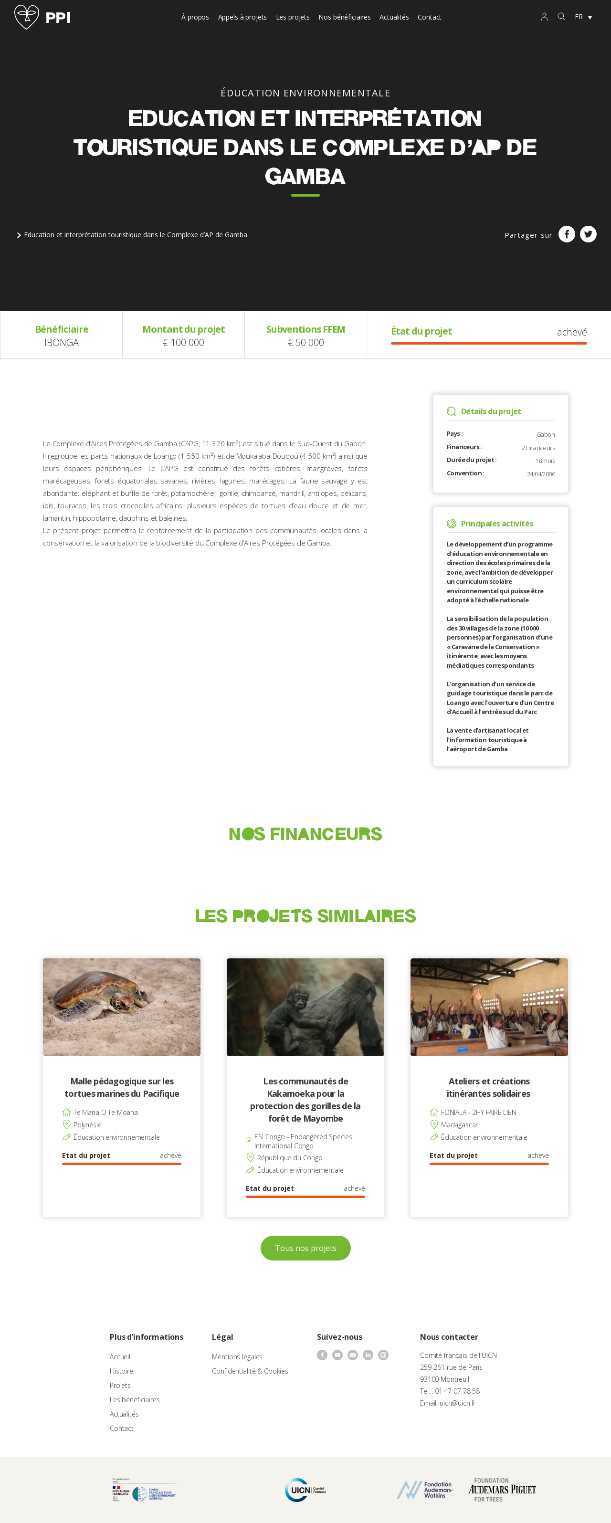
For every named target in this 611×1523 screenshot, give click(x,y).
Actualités (394, 16)
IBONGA (61, 342)
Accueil (120, 1356)
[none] (583, 17)
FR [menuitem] (579, 16)
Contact (430, 16)
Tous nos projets (306, 1248)
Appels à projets (242, 16)
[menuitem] (583, 17)
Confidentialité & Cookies (250, 1371)
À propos (195, 16)
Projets (120, 1385)
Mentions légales (237, 1356)
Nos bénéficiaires (344, 16)
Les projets (293, 16)
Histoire (121, 1371)
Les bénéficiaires (135, 1399)
